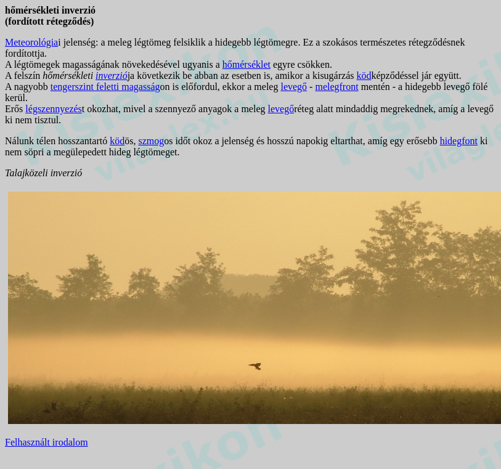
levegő (293, 86)
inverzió (112, 75)
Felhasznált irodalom (46, 442)
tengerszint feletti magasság (105, 86)
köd (363, 75)
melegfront (336, 86)
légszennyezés (53, 109)
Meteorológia (31, 42)
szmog (151, 141)
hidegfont (459, 141)
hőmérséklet (246, 64)
